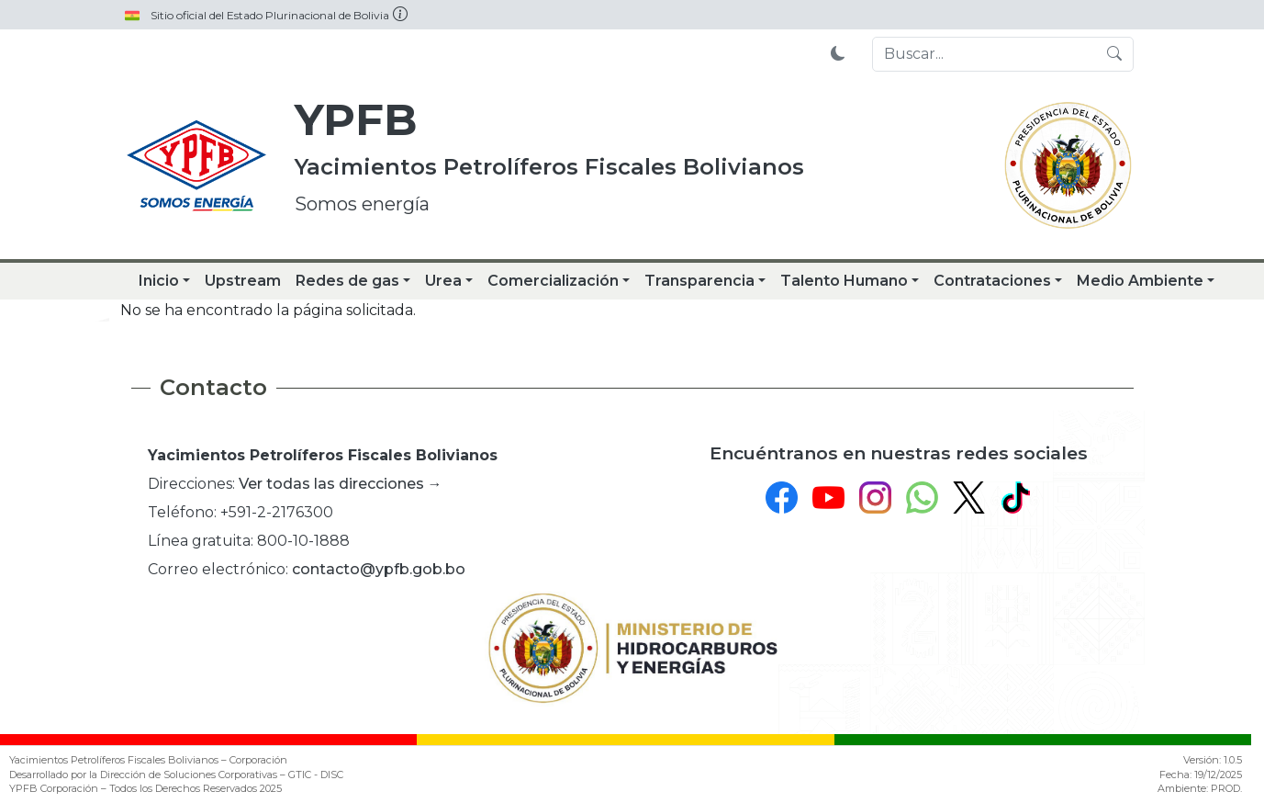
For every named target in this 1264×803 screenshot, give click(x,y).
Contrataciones (992, 280)
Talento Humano (844, 280)
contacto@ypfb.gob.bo (378, 569)
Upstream (243, 280)
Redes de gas (347, 280)
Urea (443, 280)
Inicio (159, 280)
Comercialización (553, 280)
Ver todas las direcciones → (340, 483)
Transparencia (699, 280)
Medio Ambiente (1140, 280)
